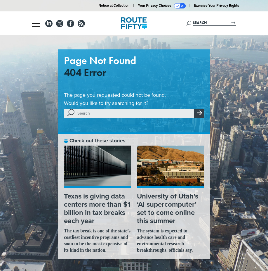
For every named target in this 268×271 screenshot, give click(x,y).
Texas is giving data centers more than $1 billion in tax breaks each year (97, 208)
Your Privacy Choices (162, 5)
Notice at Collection (113, 6)
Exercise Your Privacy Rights (216, 6)
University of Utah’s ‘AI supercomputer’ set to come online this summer (167, 208)
